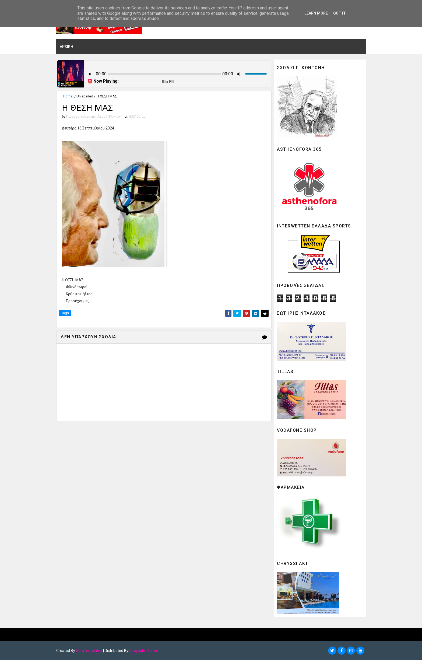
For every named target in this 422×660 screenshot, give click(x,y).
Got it (339, 13)
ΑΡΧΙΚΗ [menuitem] (66, 46)
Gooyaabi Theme (143, 650)
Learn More (316, 13)
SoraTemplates (89, 650)
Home (67, 96)
